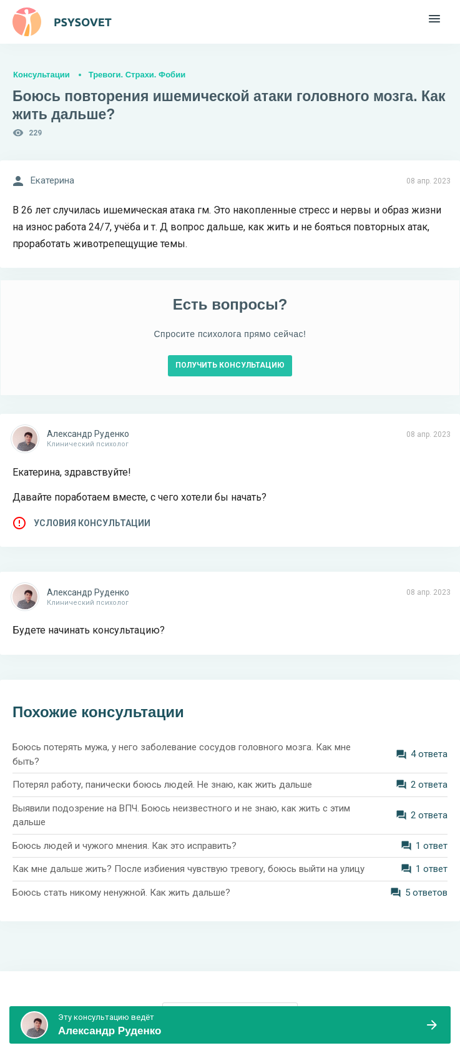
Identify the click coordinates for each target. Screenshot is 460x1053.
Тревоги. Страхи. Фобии (137, 74)
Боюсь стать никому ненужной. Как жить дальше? (121, 892)
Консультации (41, 74)
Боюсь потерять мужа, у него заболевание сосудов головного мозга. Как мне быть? (181, 754)
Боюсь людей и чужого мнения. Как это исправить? (124, 845)
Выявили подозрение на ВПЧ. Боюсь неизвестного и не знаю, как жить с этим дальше (181, 815)
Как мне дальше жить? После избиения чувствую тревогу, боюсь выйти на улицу (188, 868)
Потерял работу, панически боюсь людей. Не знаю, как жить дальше (162, 784)
